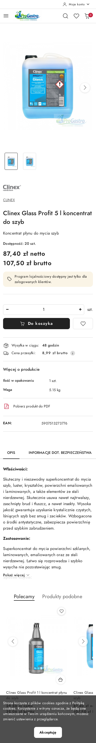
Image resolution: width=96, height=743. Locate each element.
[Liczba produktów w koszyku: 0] (87, 16)
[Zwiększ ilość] (80, 310)
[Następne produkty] (83, 641)
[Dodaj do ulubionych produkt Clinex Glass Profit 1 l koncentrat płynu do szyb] (61, 611)
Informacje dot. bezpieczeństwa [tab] (60, 452)
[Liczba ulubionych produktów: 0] (76, 16)
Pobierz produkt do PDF (26, 406)
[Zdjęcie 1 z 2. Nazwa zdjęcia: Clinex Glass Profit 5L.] (11, 161)
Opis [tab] (11, 452)
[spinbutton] (43, 310)
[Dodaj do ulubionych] (83, 323)
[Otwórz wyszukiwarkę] (65, 16)
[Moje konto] (76, 4)
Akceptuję (47, 732)
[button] (85, 88)
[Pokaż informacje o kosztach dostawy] (73, 353)
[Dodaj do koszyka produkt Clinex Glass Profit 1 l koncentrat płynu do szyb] (60, 679)
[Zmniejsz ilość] (7, 310)
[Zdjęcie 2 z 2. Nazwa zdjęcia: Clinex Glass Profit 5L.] (30, 161)
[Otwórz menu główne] (6, 16)
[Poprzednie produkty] (12, 641)
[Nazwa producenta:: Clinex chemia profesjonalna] (12, 187)
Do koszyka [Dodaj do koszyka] (36, 323)
